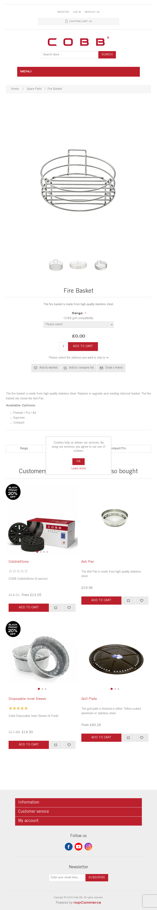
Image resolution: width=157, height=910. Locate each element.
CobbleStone (19, 562)
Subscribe (97, 877)
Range (78, 313)
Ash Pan (87, 562)
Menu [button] (25, 71)
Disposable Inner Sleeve (27, 699)
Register (63, 12)
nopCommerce (87, 902)
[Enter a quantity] (63, 346)
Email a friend (113, 367)
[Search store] (70, 54)
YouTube (78, 847)
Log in (77, 12)
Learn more (78, 468)
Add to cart (83, 346)
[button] (37, 552)
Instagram (88, 847)
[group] (42, 520)
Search (107, 54)
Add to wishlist (48, 367)
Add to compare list (81, 367)
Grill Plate (89, 699)
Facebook (69, 847)
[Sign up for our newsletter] (67, 877)
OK (78, 461)
